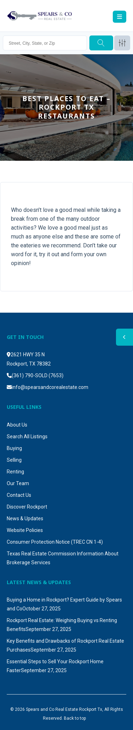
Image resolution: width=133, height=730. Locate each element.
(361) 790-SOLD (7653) (37, 375)
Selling (14, 460)
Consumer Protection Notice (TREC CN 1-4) (55, 542)
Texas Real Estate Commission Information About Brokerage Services (62, 558)
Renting (15, 471)
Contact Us (19, 495)
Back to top (75, 718)
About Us (17, 425)
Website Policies (25, 530)
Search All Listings (27, 436)
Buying (14, 448)
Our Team (18, 483)
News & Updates (25, 518)
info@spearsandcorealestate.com (50, 387)
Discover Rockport (27, 507)
